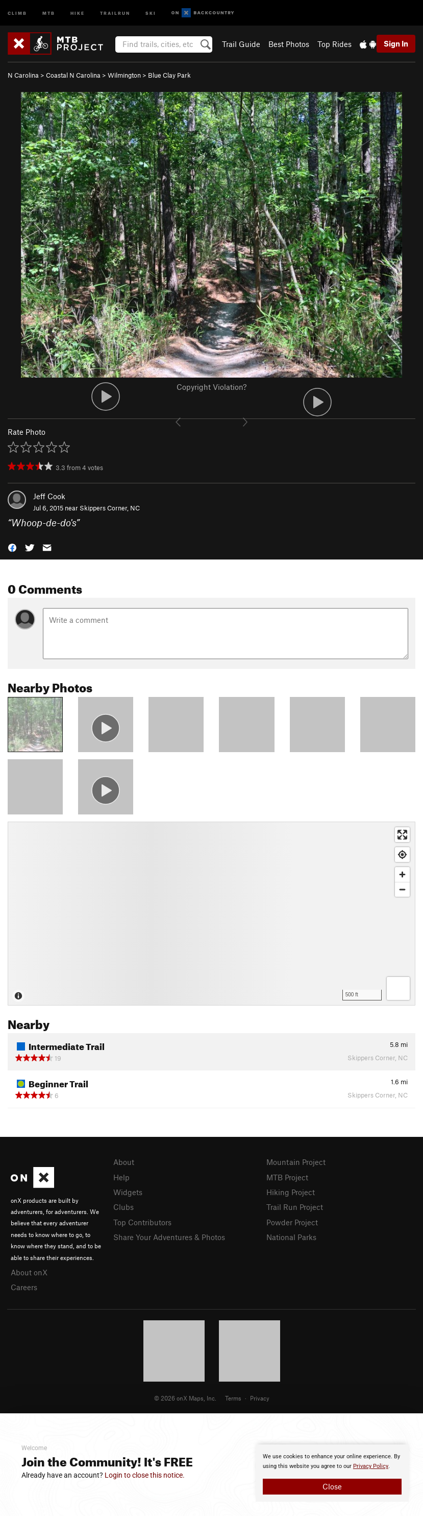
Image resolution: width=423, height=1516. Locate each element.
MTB (48, 12)
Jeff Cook (49, 496)
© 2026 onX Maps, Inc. (185, 1398)
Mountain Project (296, 1162)
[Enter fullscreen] (402, 834)
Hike (77, 12)
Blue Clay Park (169, 75)
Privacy (259, 1398)
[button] (12, 546)
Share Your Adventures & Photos (169, 1237)
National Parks (291, 1237)
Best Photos (288, 44)
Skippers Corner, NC (110, 508)
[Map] (211, 913)
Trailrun (115, 12)
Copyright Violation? (211, 386)
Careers (24, 1287)
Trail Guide (241, 44)
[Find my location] (402, 854)
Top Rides (334, 44)
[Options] (398, 988)
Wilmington (124, 75)
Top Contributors (142, 1222)
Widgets (127, 1192)
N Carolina (23, 75)
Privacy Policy (370, 1466)
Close (332, 1486)
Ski (150, 12)
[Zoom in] (402, 874)
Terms (233, 1398)
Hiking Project (290, 1192)
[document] (332, 1473)
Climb (17, 12)
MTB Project (287, 1177)
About (123, 1162)
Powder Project (292, 1222)
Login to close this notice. (145, 1475)
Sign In (396, 43)
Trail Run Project (294, 1206)
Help (121, 1177)
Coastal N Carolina (73, 75)
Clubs (123, 1206)
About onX (29, 1272)
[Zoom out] (402, 889)
